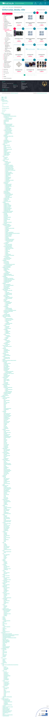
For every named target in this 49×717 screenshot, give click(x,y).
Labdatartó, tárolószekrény (8, 704)
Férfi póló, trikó (6, 672)
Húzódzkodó (7, 238)
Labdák (4, 643)
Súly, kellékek (7, 230)
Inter (3, 553)
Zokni (3, 697)
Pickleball (5, 339)
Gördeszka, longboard (8, 293)
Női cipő (5, 666)
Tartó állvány (7, 242)
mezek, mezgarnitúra (7, 620)
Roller (7, 32)
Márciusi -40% (6, 71)
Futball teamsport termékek (9, 180)
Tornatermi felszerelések (7, 78)
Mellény (5, 690)
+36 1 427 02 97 (4, 86)
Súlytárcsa (7, 237)
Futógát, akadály (6, 153)
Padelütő (6, 338)
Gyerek (4, 680)
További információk (4, 100)
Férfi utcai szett (6, 674)
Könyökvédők (6, 215)
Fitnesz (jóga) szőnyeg (8, 245)
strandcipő (4, 655)
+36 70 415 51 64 (4, 84)
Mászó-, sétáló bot (6, 380)
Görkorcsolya (8, 33)
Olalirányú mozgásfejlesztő (9, 232)
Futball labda (6, 183)
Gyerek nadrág (6, 684)
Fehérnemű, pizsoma (7, 416)
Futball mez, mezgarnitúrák (9, 166)
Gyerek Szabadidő (6, 683)
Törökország (4, 628)
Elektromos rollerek (8, 51)
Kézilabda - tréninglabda (7, 205)
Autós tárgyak (6, 419)
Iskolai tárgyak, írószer (7, 413)
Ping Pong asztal (6, 263)
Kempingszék (6, 383)
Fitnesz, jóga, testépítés (7, 23)
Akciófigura (5, 563)
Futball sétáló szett (8, 177)
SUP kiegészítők (6, 376)
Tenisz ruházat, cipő (8, 320)
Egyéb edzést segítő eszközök (9, 239)
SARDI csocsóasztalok (8, 298)
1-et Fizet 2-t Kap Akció (6, 397)
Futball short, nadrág (8, 172)
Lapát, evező (4, 649)
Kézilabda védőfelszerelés (8, 208)
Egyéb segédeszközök (8, 197)
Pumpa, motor (5, 652)
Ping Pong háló (6, 261)
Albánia (4, 629)
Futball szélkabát (7, 174)
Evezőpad (6, 253)
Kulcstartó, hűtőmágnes (7, 464)
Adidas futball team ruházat (9, 168)
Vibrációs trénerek (8, 254)
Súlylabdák (7, 229)
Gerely (5, 146)
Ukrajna (4, 627)
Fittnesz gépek (5, 642)
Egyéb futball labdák (8, 186)
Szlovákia (4, 618)
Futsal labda (7, 187)
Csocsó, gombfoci (6, 296)
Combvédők (6, 218)
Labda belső (6, 702)
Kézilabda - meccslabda (7, 206)
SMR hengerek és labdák (7, 258)
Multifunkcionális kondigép (9, 240)
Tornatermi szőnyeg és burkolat (7, 710)
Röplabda (5, 270)
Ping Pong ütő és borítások (8, 265)
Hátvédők (5, 220)
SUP (4, 74)
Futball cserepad (6, 198)
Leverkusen (4, 475)
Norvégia (4, 630)
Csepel (4, 604)
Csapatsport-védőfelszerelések (6, 21)
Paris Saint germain (5, 452)
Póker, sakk (6, 40)
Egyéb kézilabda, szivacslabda (8, 211)
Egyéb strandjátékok (8, 372)
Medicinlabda (6, 703)
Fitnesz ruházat (6, 256)
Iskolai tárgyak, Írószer (7, 579)
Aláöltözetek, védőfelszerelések (7, 696)
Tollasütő (6, 330)
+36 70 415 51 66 (4, 85)
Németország (5, 586)
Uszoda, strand (6, 63)
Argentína (4, 560)
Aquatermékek (6, 365)
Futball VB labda (7, 189)
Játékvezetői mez (8, 175)
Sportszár (6, 171)
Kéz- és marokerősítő (8, 235)
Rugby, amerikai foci (7, 67)
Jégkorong (4, 353)
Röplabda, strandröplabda (8, 25)
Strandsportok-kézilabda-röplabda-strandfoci (8, 62)
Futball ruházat (6, 164)
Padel (5, 334)
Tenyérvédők (6, 216)
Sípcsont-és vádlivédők (7, 217)
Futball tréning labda (8, 184)
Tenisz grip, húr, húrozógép (9, 319)
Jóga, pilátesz (6, 243)
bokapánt (4, 656)
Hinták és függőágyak (8, 302)
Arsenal (4, 514)
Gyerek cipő (5, 685)
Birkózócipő (6, 386)
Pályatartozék (7, 335)
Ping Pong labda (6, 262)
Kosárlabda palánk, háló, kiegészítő (9, 279)
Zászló (5, 406)
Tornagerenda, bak (5, 712)
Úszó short (5, 442)
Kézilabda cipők (6, 203)
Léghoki (6, 41)
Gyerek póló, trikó (6, 681)
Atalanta (4, 559)
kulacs (5, 404)
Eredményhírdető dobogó (8, 141)
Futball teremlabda (8, 188)
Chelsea (4, 505)
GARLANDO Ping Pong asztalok (10, 264)
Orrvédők (5, 221)
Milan (3, 542)
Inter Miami (4, 619)
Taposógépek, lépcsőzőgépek (9, 255)
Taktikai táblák (7, 196)
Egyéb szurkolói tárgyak (7, 408)
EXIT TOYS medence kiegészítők (8, 285)
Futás (5, 17)
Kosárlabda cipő (6, 282)
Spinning (6, 252)
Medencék (4, 283)
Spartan (4, 659)
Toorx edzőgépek (7, 226)
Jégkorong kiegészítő (7, 355)
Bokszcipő (5, 385)
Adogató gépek (7, 324)
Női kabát (5, 669)
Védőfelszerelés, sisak (9, 36)
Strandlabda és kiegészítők (9, 371)
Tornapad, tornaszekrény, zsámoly (8, 706)
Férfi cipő (5, 671)
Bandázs (6, 390)
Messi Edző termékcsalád (9, 194)
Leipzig (4, 484)
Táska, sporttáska (6, 142)
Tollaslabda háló (7, 331)
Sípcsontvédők (6, 191)
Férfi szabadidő (6, 679)
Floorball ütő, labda (7, 357)
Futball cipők (6, 161)
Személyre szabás (23, 84)
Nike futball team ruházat (9, 167)
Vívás (5, 347)
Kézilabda (5, 19)
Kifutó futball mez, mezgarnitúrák (10, 170)
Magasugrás (6, 150)
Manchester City (5, 499)
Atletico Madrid (5, 448)
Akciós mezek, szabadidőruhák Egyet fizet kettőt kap (10, 664)
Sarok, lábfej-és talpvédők (8, 222)
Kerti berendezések (8, 42)
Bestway (4, 660)
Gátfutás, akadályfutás (7, 147)
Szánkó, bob (6, 351)
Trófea (6, 139)
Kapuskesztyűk (7, 181)
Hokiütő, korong (6, 354)
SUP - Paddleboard (7, 366)
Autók (6, 313)
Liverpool (4, 522)
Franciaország (5, 580)
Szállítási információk (24, 83)
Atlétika (5, 16)
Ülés (3, 653)
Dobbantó (4, 705)
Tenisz (5, 317)
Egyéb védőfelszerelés (8, 391)
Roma (3, 550)
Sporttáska (5, 143)
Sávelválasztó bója (7, 368)
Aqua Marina (5, 658)
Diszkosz (5, 148)
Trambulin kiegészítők (8, 308)
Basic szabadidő (6, 687)
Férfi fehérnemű (6, 678)
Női (3, 665)
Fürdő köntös (6, 364)
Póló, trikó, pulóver (6, 402)
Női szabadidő (6, 668)
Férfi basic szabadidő (7, 675)
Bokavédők (5, 214)
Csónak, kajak (5, 662)
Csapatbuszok (6, 428)
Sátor (5, 381)
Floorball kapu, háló (7, 358)
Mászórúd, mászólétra (6, 709)
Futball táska (6, 200)
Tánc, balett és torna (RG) (8, 346)
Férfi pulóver (6, 673)
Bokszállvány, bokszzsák (7, 392)
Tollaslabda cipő (7, 333)
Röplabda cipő (6, 268)
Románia (4, 617)
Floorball (5, 59)
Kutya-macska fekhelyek (6, 646)
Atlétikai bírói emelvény (7, 152)
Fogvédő (6, 388)
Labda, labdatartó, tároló (6, 699)
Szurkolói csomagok (6, 608)
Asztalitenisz (6, 24)
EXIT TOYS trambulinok (8, 309)
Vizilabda (5, 362)
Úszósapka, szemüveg (7, 363)
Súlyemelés (7, 227)
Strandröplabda (7, 272)
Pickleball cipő (7, 342)
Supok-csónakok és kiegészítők (7, 633)
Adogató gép (9, 336)
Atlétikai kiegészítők (7, 145)
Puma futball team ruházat (9, 169)
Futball (5, 18)
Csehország (4, 621)
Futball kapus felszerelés (9, 165)
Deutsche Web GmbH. (40, 93)
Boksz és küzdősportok (7, 66)
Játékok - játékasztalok (6, 640)
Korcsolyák (4, 638)
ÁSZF (22, 85)
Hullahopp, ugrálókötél (8, 234)
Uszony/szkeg (5, 651)
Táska (5, 407)
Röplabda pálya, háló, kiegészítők (9, 275)
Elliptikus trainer (7, 249)
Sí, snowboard (6, 352)
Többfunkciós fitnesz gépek (9, 248)
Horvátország (5, 582)
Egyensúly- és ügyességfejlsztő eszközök (7, 46)
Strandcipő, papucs (7, 375)
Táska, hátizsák (6, 528)
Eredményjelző (6, 140)
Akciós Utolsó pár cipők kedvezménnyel (8, 635)
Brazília (4, 576)
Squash (5, 325)
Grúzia (4, 616)
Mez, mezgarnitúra (7, 400)
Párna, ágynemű (6, 422)
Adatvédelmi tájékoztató (24, 87)
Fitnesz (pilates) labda (8, 244)
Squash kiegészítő (8, 328)
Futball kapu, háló (6, 199)
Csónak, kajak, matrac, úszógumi (9, 373)
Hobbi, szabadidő (11, 7)
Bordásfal (4, 645)
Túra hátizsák (6, 382)
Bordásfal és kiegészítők (6, 708)
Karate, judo (6, 394)
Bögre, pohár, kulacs (7, 421)
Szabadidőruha (6, 409)
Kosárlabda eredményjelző (8, 280)
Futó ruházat (6, 157)
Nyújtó (4, 713)
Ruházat (5, 76)
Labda (5, 410)
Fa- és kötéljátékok (8, 303)
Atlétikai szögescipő (7, 154)
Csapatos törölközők (6, 647)
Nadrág (5, 441)
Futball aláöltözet (8, 178)
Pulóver (5, 536)
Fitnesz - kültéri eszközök (7, 53)
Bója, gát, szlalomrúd (8, 195)
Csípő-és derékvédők (7, 219)
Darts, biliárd (7, 37)
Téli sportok (5, 56)
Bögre (5, 607)
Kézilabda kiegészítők (7, 209)
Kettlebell (6, 231)
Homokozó (7, 305)
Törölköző (5, 424)
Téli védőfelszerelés (7, 350)
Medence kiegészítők (7, 288)
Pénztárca (5, 423)
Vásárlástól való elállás (24, 86)
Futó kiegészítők (6, 159)
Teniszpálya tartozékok (8, 323)
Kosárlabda (5, 26)
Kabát (5, 401)
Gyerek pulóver (6, 682)
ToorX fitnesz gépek (10, 241)
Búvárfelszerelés (6, 369)
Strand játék (6, 370)
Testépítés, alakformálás (7, 225)
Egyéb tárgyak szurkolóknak (7, 609)
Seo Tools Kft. (45, 93)
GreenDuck (4, 661)
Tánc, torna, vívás (6, 55)
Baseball (5, 60)
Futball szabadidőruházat (9, 173)
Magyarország (5, 398)
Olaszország (4, 592)
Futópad (6, 250)
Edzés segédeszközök (7, 193)
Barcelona (4, 429)
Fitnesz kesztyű (7, 257)
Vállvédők (5, 223)
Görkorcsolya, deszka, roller (8, 31)
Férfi (3, 670)
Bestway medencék (7, 286)
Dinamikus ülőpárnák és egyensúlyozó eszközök (12, 233)
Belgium (4, 574)
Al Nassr (4, 625)
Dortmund (4, 476)
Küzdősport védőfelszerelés (8, 387)
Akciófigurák (6, 427)
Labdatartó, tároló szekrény (8, 701)
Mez (4, 689)
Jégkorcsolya (6, 349)
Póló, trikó (5, 426)
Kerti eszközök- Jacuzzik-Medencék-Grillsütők (9, 637)
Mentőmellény (6, 367)
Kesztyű (5, 692)
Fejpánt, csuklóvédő (7, 691)
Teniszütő (6, 321)
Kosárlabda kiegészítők (7, 281)
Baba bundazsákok (5, 639)
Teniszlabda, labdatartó (8, 318)
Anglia (4, 570)
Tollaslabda (5, 329)
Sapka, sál (5, 403)
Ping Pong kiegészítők (7, 266)
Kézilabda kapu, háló (7, 210)
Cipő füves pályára (8, 162)
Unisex (4, 686)
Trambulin (6, 307)
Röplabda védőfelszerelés (8, 274)
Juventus (4, 531)
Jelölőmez (6, 176)
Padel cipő (6, 337)
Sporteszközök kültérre (6, 641)
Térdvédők (5, 213)
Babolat (8, 322)
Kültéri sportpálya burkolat (8, 149)
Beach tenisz (6, 343)
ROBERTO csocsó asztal (9, 297)
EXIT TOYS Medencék (7, 284)
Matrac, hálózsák (6, 379)
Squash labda (7, 326)
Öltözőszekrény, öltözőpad (7, 711)
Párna (5, 405)
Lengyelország (5, 585)
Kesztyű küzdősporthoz (8, 389)
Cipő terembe (7, 163)
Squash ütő (7, 327)
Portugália (4, 564)
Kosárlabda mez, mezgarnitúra (8, 278)
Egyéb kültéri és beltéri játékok (8, 49)
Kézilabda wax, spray (7, 207)
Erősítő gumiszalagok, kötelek (9, 228)
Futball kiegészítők (7, 192)
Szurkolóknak (6, 69)
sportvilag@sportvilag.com (5, 87)
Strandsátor (6, 374)
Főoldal (4, 7)
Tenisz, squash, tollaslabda (8, 54)
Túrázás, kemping (5, 377)
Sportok (7, 7)
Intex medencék (6, 287)
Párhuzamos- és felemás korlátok (8, 714)
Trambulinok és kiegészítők (7, 636)
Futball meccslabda (8, 185)
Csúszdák (6, 304)
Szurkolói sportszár (7, 418)
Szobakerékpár (7, 251)
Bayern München (5, 459)
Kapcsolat (45, 0)
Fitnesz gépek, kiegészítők (8, 246)
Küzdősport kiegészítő (7, 393)
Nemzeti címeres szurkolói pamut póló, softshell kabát (11, 634)
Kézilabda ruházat (6, 204)
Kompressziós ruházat (7, 201)
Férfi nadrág (6, 676)
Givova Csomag (6, 182)
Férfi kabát (5, 677)
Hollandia (4, 583)
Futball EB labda (7, 190)
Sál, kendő (5, 688)
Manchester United (5, 485)
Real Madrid (4, 411)
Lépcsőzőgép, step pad (8, 247)
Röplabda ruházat (6, 269)
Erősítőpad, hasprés (8, 236)
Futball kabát (7, 179)
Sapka (5, 693)
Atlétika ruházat (6, 155)
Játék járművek (7, 50)
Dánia (3, 622)
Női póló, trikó (6, 667)
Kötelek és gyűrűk (5, 707)
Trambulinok (7, 43)
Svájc (3, 624)
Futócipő (5, 158)
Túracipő (5, 378)
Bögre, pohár (6, 497)
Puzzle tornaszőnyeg (6, 715)
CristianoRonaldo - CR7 (6, 631)
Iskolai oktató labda (7, 700)
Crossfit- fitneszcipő (7, 259)
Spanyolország (5, 598)
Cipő (4, 399)
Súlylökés (5, 151)
